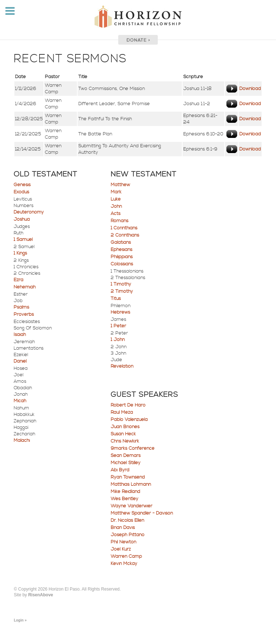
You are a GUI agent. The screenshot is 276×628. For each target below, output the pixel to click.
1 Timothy (121, 284)
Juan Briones (125, 427)
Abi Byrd (120, 470)
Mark (116, 192)
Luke (116, 199)
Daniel (20, 361)
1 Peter (118, 326)
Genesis (22, 185)
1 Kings (20, 253)
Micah (20, 401)
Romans (119, 221)
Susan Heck (123, 434)
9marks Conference (133, 448)
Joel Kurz (121, 549)
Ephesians (121, 249)
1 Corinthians (124, 228)
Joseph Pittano (127, 535)
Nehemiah (25, 287)
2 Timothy (122, 291)
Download (250, 88)
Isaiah (20, 334)
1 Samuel (23, 239)
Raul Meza (122, 412)
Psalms (21, 307)
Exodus (21, 192)
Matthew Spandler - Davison (142, 513)
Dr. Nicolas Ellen (127, 520)
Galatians (121, 242)
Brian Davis (123, 527)
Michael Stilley (126, 463)
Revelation (122, 366)
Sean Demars (126, 455)
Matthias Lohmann (131, 484)
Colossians (122, 264)
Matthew (120, 185)
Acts (115, 213)
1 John (118, 339)
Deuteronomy (29, 212)
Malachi (22, 440)
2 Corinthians (125, 235)
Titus (116, 298)
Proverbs (24, 314)
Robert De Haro (128, 405)
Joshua (22, 219)
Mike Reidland (125, 491)
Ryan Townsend (128, 477)
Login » (20, 620)
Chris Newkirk (125, 441)
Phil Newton (123, 542)
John (116, 206)
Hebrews (120, 312)
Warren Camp (126, 556)
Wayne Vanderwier (131, 506)
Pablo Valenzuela (129, 419)
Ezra (18, 280)
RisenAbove (40, 594)
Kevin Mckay (124, 563)
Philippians (122, 257)
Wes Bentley (124, 499)
